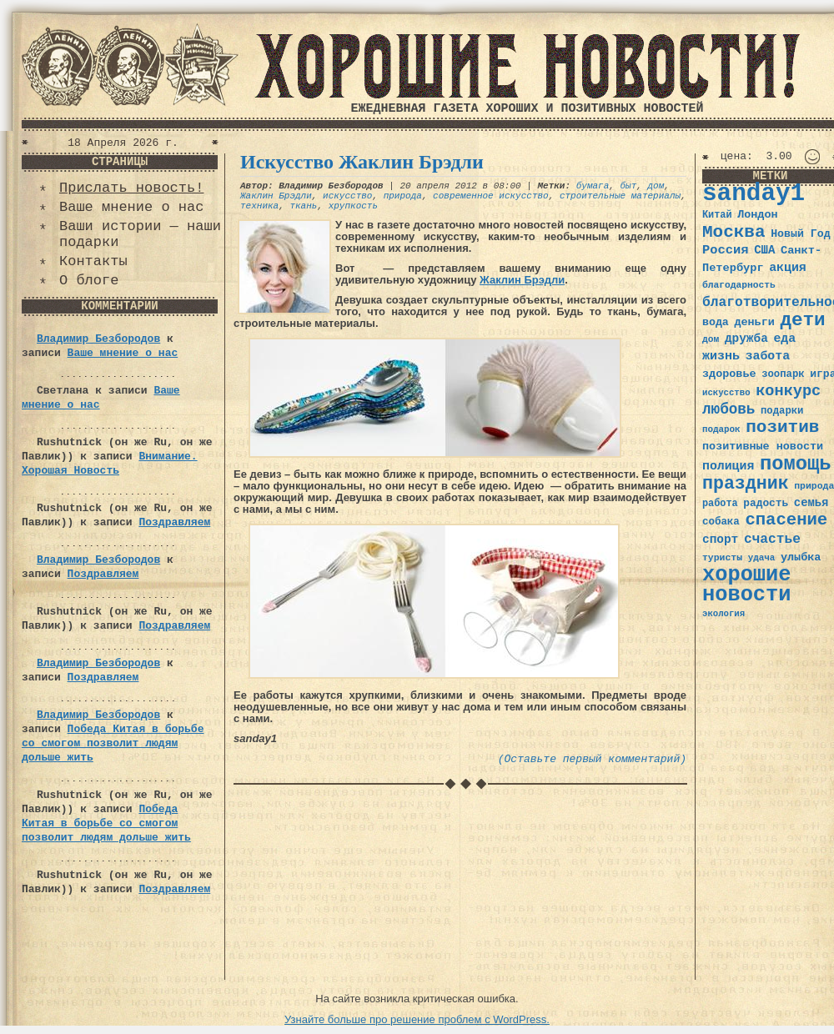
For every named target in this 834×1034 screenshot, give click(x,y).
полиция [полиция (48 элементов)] (728, 466)
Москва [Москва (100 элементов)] (734, 232)
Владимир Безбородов (98, 339)
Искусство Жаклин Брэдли (362, 162)
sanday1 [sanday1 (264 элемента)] (753, 194)
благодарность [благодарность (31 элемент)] (739, 285)
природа (403, 196)
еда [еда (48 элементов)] (784, 338)
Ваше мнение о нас (131, 207)
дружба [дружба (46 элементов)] (746, 338)
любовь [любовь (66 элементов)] (728, 409)
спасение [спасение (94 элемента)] (786, 520)
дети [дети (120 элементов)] (802, 320)
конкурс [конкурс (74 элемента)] (788, 391)
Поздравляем (174, 522)
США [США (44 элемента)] (764, 250)
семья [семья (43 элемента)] (811, 502)
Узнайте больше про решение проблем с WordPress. (417, 1019)
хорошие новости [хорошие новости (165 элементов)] (746, 585)
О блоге (88, 281)
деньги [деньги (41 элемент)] (754, 322)
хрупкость (353, 206)
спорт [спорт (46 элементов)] (720, 539)
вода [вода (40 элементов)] (715, 322)
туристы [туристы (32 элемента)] (722, 557)
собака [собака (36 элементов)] (721, 522)
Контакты (93, 261)
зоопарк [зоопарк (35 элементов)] (782, 374)
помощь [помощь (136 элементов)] (795, 464)
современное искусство (491, 196)
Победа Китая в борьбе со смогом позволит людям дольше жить (112, 743)
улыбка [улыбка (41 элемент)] (801, 557)
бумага (593, 186)
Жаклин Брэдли (276, 196)
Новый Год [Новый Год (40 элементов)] (800, 234)
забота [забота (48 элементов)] (768, 356)
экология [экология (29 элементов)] (723, 614)
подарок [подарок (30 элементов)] (721, 429)
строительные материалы (620, 196)
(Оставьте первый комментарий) (592, 759)
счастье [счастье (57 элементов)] (772, 539)
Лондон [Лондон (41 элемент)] (757, 214)
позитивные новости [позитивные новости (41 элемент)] (762, 446)
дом (656, 186)
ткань (303, 206)
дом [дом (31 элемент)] (710, 339)
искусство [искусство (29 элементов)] (726, 393)
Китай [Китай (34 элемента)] (717, 215)
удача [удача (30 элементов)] (762, 558)
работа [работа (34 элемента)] (720, 503)
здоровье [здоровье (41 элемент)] (729, 374)
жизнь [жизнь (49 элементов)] (721, 356)
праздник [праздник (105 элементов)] (745, 484)
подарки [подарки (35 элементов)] (782, 411)
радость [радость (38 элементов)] (765, 503)
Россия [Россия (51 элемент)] (725, 250)
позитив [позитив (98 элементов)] (782, 427)
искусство (347, 196)
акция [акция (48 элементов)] (787, 267)
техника (259, 206)
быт (628, 186)
